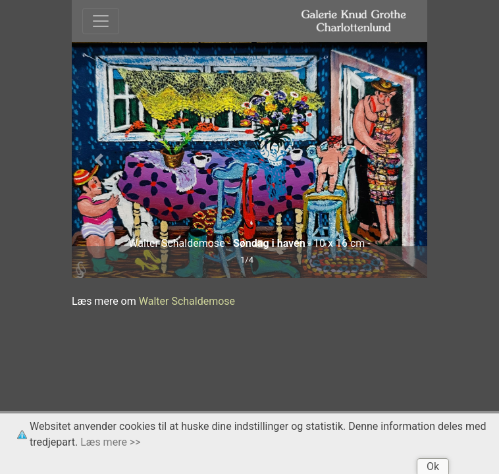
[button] (98, 160)
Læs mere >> (110, 442)
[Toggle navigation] (100, 21)
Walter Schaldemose (187, 301)
